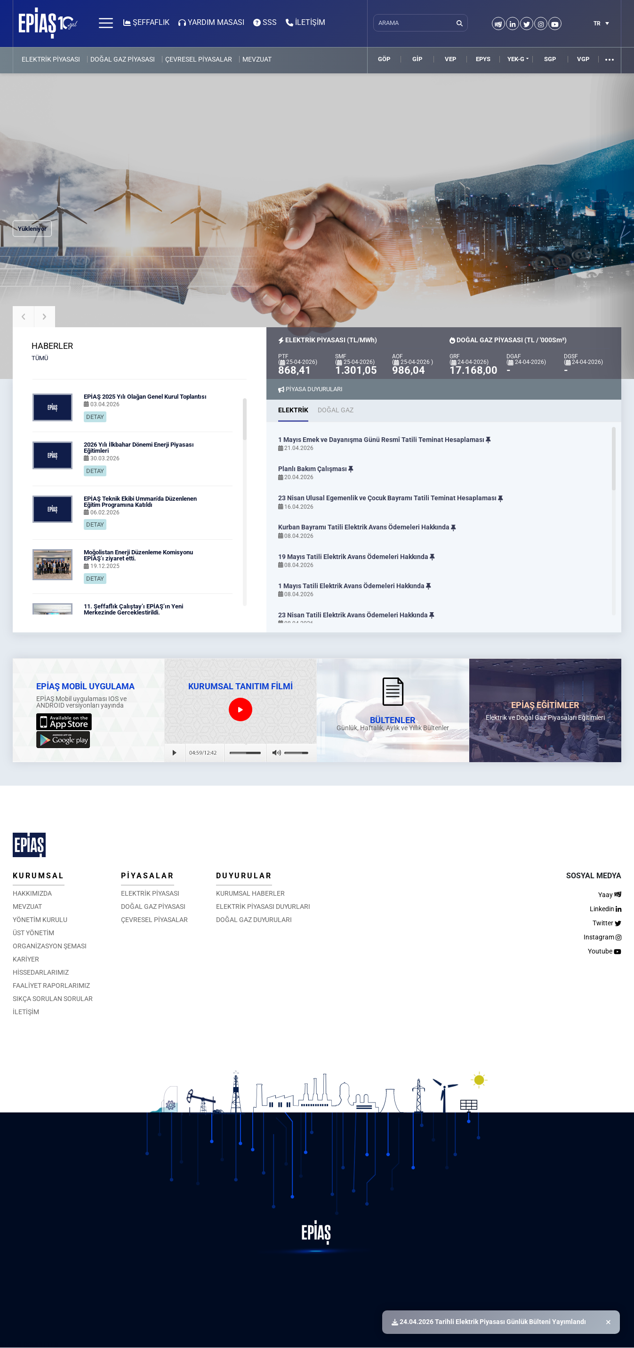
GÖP (384, 59)
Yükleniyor (32, 228)
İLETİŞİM (26, 1012)
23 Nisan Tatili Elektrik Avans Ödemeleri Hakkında (356, 615)
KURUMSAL (38, 875)
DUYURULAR (244, 875)
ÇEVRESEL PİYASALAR (198, 59)
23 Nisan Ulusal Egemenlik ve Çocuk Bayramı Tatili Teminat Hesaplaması (390, 498)
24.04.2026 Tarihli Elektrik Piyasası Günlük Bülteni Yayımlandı (489, 1321)
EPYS (483, 59)
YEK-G (515, 59)
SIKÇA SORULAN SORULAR (53, 998)
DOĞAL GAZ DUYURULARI (254, 919)
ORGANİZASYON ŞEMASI (50, 946)
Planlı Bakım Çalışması (315, 469)
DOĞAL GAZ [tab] (335, 410)
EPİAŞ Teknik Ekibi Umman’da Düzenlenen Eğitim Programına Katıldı (140, 501)
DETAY (95, 416)
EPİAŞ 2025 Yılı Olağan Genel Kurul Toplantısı (145, 396)
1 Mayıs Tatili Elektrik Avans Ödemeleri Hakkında (354, 586)
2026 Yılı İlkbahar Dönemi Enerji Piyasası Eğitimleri (139, 447)
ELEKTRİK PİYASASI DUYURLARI (263, 906)
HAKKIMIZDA (32, 893)
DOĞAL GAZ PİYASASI (122, 59)
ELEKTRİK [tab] (293, 410)
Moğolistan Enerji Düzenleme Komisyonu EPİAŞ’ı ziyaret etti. (138, 555)
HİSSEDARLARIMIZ (41, 972)
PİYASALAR (147, 875)
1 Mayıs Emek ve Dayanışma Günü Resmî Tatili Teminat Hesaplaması (384, 439)
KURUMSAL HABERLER (250, 893)
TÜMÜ (40, 358)
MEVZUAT (257, 59)
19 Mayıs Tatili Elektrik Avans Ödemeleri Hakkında (356, 556)
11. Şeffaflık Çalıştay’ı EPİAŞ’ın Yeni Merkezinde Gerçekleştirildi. (133, 609)
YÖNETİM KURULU (40, 919)
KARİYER (26, 959)
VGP (583, 59)
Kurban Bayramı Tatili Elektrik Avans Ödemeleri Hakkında (367, 527)
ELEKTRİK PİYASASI (51, 59)
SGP (550, 59)
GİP (417, 59)
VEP (450, 59)
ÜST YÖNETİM (33, 933)
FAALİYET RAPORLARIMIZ (51, 985)
